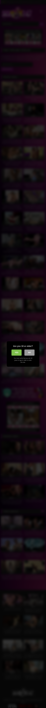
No (29, 352)
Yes (16, 352)
